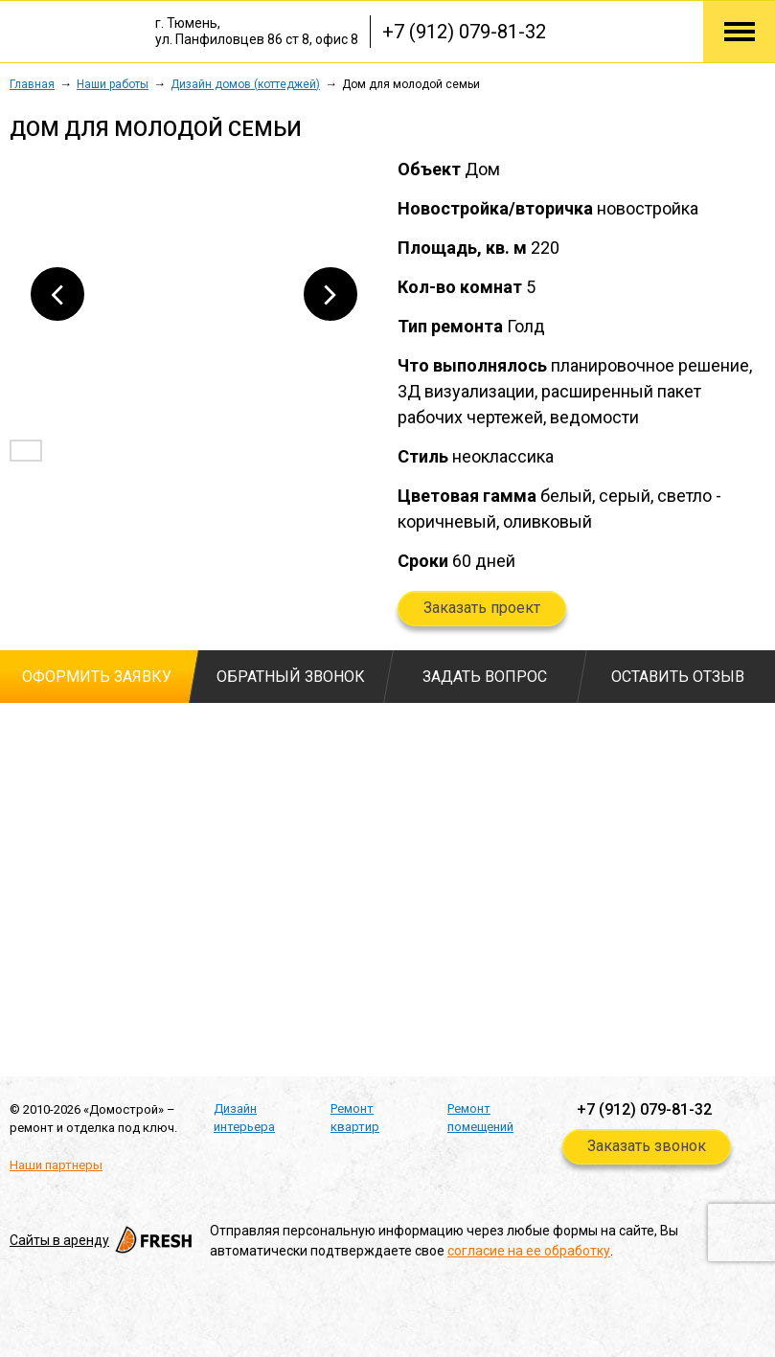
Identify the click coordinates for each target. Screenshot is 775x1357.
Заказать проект (481, 608)
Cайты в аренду (102, 1240)
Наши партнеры (56, 1165)
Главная (32, 84)
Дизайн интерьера (244, 1118)
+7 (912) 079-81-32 (464, 31)
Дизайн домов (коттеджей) (245, 84)
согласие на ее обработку (528, 1250)
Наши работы (112, 84)
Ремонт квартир (355, 1118)
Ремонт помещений (480, 1118)
